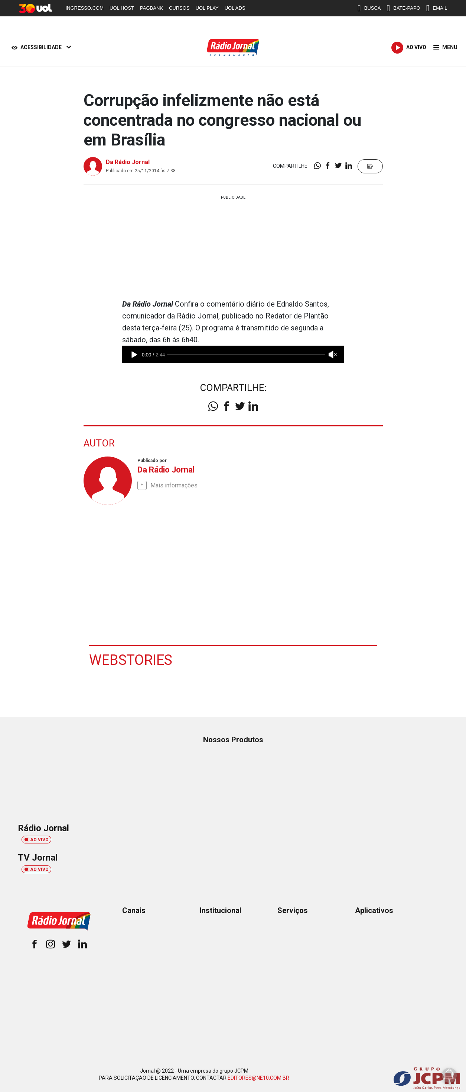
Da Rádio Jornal (128, 162)
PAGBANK (151, 8)
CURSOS (179, 8)
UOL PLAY (207, 8)
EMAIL (436, 8)
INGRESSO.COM (85, 8)
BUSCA (369, 8)
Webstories (130, 659)
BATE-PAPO (403, 8)
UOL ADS (235, 8)
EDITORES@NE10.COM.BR (258, 1077)
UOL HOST (122, 8)
